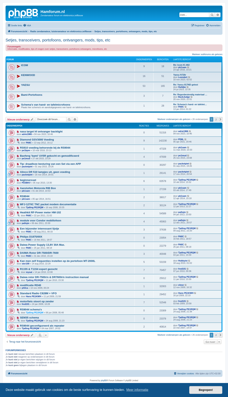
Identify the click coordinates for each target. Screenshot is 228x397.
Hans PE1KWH (33, 296)
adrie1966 (27, 134)
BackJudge (184, 97)
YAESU (25, 84)
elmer (181, 285)
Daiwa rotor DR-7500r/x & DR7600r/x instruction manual (54, 277)
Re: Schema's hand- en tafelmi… (190, 104)
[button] (220, 119)
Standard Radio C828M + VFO (38, 293)
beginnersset (28, 180)
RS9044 (24, 196)
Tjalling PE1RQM (187, 180)
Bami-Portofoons (31, 94)
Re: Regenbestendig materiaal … (190, 94)
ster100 (25, 263)
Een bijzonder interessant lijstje (39, 228)
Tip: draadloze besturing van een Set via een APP (50, 163)
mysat (29, 272)
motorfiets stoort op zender (37, 301)
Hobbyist (182, 260)
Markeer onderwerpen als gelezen (173, 119)
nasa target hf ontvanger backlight (41, 131)
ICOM (24, 65)
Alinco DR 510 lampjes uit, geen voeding (45, 171)
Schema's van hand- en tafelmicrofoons (45, 104)
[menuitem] (27, 25)
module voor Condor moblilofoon (40, 220)
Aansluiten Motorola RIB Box (38, 188)
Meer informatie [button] (137, 389)
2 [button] (216, 119)
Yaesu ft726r (179, 75)
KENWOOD (28, 75)
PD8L (181, 139)
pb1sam (182, 67)
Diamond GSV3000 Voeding (37, 139)
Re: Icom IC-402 (181, 65)
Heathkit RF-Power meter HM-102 (40, 212)
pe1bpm (26, 150)
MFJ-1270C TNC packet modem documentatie (48, 204)
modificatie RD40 (30, 285)
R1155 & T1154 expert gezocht (38, 269)
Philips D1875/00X (31, 236)
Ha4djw (182, 87)
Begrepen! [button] (206, 389)
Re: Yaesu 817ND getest (185, 84)
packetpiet (27, 166)
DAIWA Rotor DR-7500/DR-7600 (39, 252)
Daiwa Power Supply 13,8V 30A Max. (42, 244)
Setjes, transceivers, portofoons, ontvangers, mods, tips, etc (58, 40)
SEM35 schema (29, 317)
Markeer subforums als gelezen (207, 54)
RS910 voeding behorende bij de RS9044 (45, 147)
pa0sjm (182, 212)
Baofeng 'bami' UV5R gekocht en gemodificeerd (49, 155)
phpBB (104, 380)
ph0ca (25, 288)
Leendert (182, 77)
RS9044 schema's (31, 309)
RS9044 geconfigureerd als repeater (42, 325)
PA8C (181, 107)
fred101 (182, 269)
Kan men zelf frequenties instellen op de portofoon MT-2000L (57, 260)
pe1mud (26, 158)
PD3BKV (26, 183)
